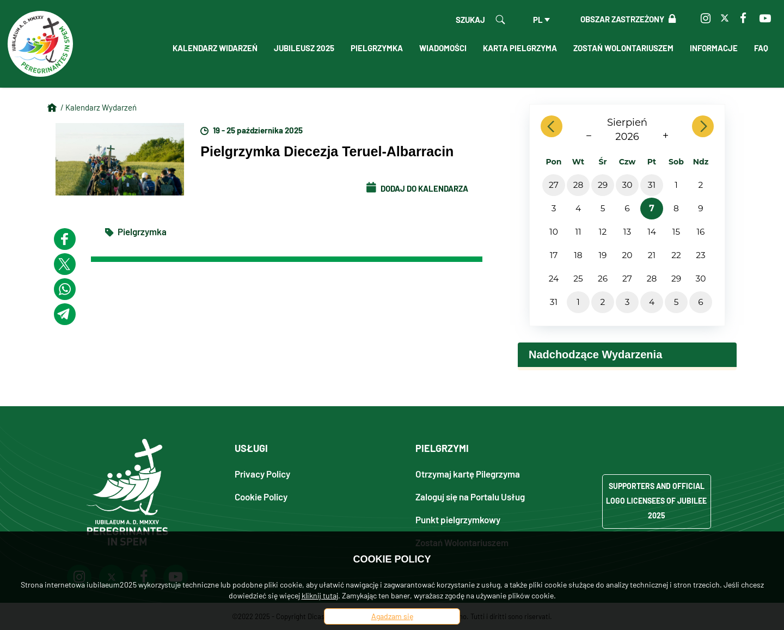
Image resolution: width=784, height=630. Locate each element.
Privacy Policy (262, 473)
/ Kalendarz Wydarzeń (98, 107)
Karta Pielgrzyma (520, 48)
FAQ (761, 48)
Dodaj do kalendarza (417, 188)
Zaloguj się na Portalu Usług (470, 496)
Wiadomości (443, 48)
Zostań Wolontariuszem (623, 48)
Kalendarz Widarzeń (215, 48)
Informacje (714, 48)
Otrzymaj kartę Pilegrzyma (467, 473)
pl (538, 20)
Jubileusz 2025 (304, 48)
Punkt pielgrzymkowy (457, 519)
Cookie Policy (261, 496)
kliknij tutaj (320, 595)
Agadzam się (392, 616)
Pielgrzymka (377, 48)
